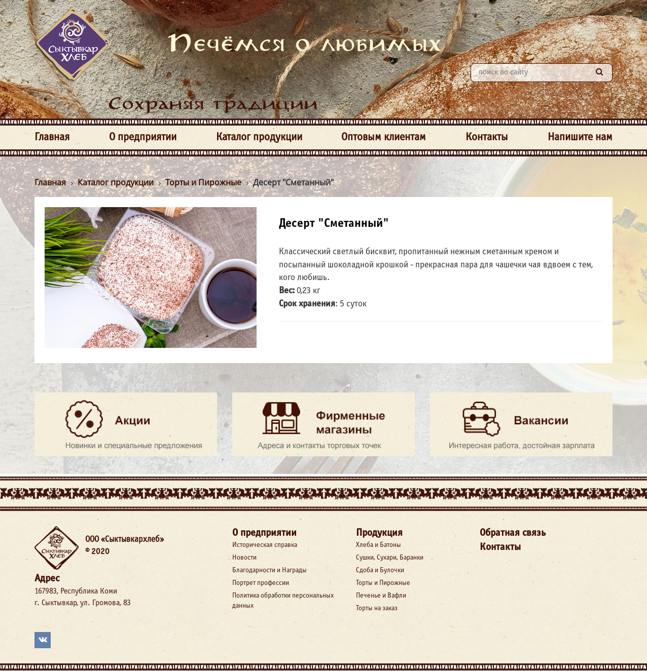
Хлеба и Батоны (378, 545)
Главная (51, 137)
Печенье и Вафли (381, 596)
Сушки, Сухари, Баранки (389, 558)
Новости (244, 558)
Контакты (486, 137)
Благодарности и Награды (269, 570)
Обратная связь (513, 533)
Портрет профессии (260, 583)
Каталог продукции (259, 137)
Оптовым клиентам (383, 137)
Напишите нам (580, 137)
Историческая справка (264, 545)
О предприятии (142, 137)
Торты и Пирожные (383, 583)
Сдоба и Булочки (380, 570)
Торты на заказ (377, 608)
